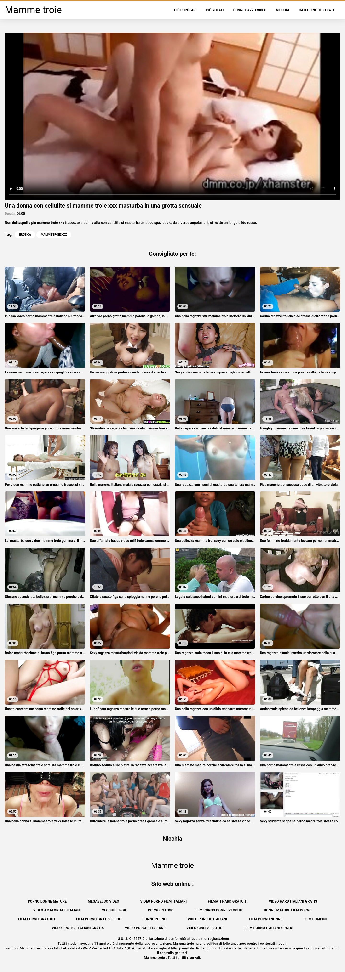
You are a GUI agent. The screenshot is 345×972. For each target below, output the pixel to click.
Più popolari (185, 10)
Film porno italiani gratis (269, 928)
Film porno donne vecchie (219, 910)
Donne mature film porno (288, 910)
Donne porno (154, 919)
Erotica (25, 234)
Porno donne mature (47, 901)
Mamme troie (155, 958)
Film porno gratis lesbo (98, 919)
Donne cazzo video (249, 10)
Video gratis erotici (204, 928)
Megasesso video (103, 901)
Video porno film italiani (163, 901)
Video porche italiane (208, 919)
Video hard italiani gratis (293, 901)
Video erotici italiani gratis (78, 928)
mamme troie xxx (54, 234)
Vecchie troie (114, 910)
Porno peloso (161, 910)
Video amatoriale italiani (57, 910)
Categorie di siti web (317, 10)
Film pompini (315, 919)
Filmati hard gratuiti (228, 901)
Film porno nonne (265, 919)
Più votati (215, 10)
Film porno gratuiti (36, 919)
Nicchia (282, 10)
